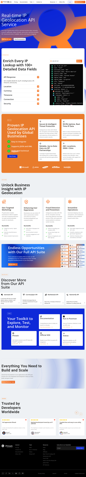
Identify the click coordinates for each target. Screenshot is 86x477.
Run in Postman (33, 449)
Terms (65, 473)
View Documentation (45, 327)
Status (30, 452)
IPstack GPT (32, 454)
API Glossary (46, 465)
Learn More (43, 344)
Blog (44, 449)
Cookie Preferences (79, 473)
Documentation (24, 2)
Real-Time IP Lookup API (49, 454)
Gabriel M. (65, 432)
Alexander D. (37, 432)
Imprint (54, 473)
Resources (53, 2)
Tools (32, 2)
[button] (76, 412)
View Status (66, 344)
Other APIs (62, 2)
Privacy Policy (41, 473)
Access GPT (15, 343)
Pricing (16, 2)
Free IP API (45, 458)
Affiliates (45, 452)
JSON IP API (46, 462)
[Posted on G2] (25, 420)
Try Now (79, 61)
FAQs (44, 447)
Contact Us (39, 2)
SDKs (30, 447)
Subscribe (80, 448)
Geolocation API (47, 456)
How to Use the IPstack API (49, 460)
